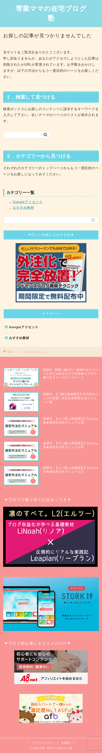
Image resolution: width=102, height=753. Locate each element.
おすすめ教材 (23, 207)
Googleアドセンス (28, 202)
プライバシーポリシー (42, 743)
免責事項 (66, 743)
